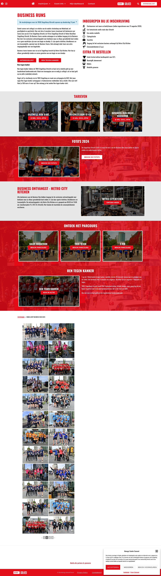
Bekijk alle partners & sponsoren (80, 563)
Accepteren (113, 567)
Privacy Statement (134, 572)
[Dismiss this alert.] (76, 21)
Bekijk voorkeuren (147, 567)
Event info (60, 4)
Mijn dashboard (77, 4)
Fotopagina (21, 317)
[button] (157, 551)
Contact (91, 4)
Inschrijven (44, 4)
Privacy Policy (82, 572)
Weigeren (128, 567)
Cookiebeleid (126, 572)
